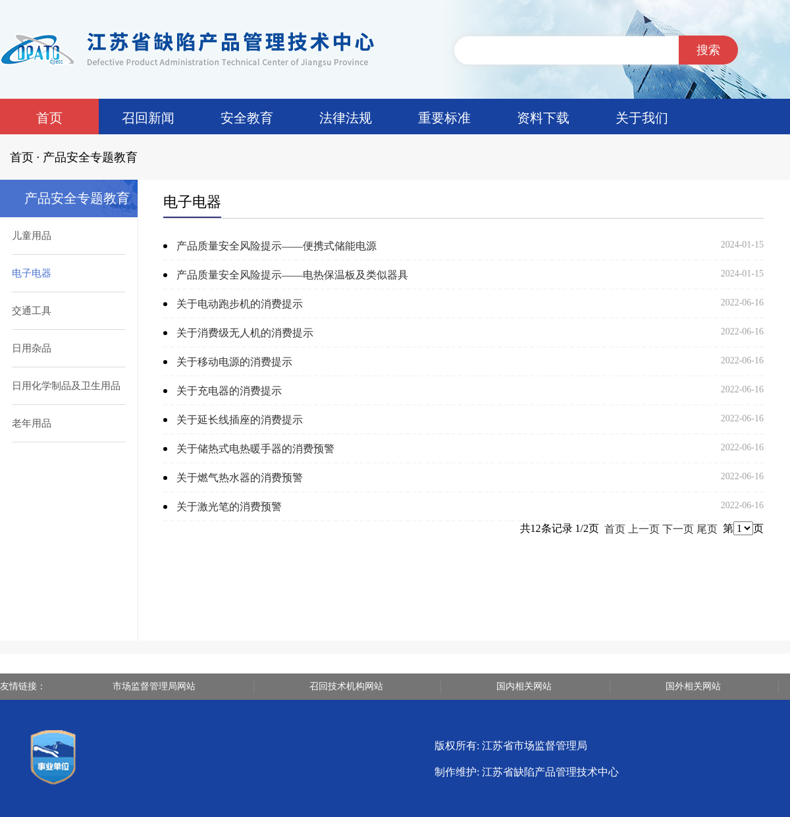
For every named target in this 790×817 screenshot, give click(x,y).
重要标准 (444, 118)
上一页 (644, 529)
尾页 (707, 529)
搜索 (708, 50)
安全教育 (247, 118)
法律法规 (345, 118)
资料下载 (543, 118)
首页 (49, 118)
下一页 (678, 529)
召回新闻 (148, 118)
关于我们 (642, 118)
